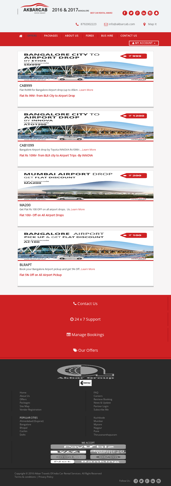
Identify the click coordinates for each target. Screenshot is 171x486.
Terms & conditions (25, 476)
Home (23, 392)
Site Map (24, 406)
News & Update (102, 402)
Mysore (98, 424)
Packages (51, 35)
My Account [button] (143, 43)
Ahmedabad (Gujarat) (32, 421)
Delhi (22, 434)
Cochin (23, 431)
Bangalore (25, 424)
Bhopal (23, 427)
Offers (32, 35)
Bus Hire (107, 35)
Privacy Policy (45, 476)
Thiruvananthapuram (105, 434)
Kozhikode (99, 417)
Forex (90, 35)
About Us (71, 35)
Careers (98, 396)
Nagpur (98, 427)
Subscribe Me (101, 409)
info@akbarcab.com (118, 24)
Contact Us (129, 35)
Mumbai (98, 421)
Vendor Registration (30, 409)
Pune (96, 431)
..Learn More (85, 90)
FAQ (96, 392)
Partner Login (101, 406)
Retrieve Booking (103, 399)
